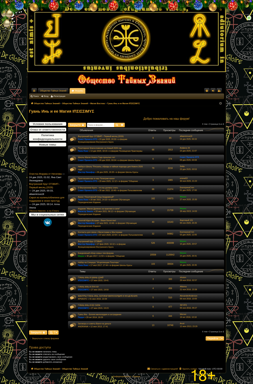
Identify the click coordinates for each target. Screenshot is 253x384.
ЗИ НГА (183, 305)
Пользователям (135, 190)
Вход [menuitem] (214, 91)
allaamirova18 (186, 136)
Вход (46, 96)
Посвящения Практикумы (131, 151)
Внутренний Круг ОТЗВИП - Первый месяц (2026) (44, 188)
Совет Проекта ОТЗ (87, 139)
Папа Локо (83, 151)
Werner (183, 314)
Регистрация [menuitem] (220, 91)
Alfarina (183, 286)
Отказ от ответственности (47, 129)
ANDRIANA (83, 326)
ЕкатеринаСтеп (187, 187)
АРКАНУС (82, 299)
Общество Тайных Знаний (53, 90)
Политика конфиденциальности (47, 137)
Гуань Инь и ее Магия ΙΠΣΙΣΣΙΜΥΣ (61, 111)
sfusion (183, 277)
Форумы (79, 90)
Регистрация (59, 96)
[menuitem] (207, 90)
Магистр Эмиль (85, 211)
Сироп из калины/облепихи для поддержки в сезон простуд (46, 201)
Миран (183, 197)
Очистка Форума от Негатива (45, 176)
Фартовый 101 (186, 220)
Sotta (182, 166)
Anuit (182, 323)
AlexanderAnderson (188, 296)
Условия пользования (47, 123)
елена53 (184, 178)
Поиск (36, 96)
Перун (81, 317)
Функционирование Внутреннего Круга (95, 142)
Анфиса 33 (185, 148)
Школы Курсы (134, 160)
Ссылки (35, 91)
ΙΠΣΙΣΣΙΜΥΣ (83, 280)
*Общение (133, 181)
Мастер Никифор (86, 172)
